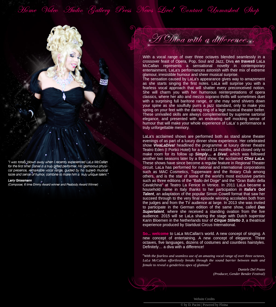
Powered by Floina (215, 305)
